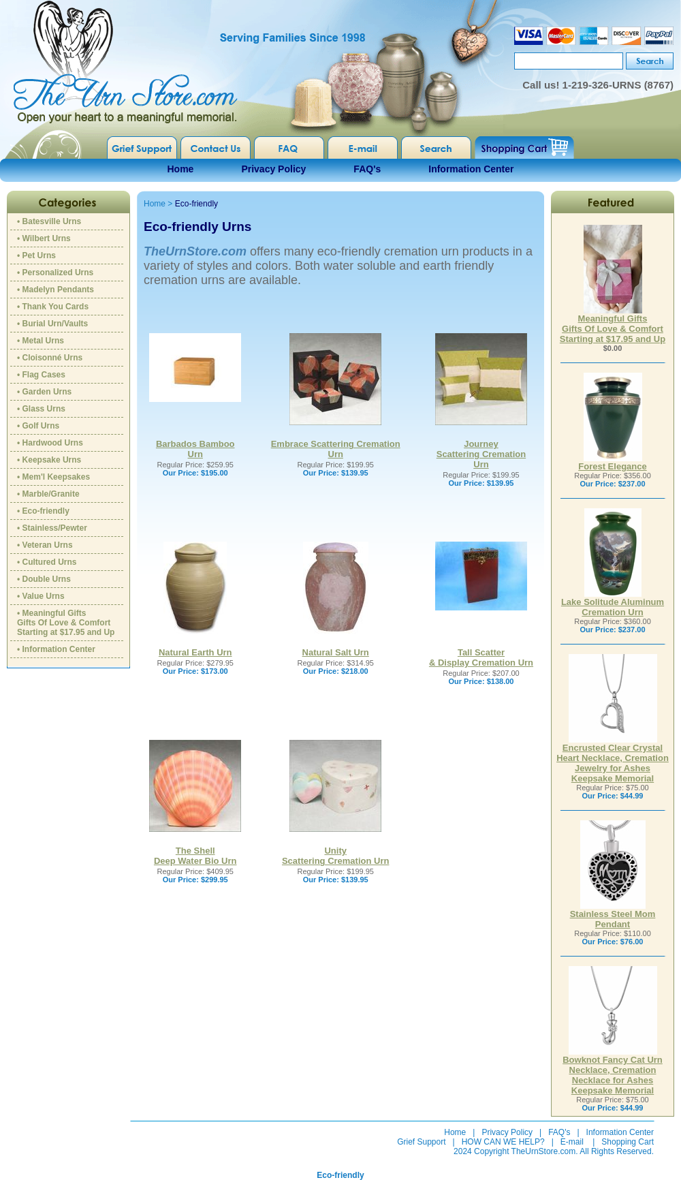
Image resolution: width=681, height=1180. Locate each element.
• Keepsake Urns (49, 460)
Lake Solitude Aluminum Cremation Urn (612, 603)
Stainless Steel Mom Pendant (613, 915)
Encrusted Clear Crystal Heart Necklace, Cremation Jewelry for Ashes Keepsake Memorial (612, 758)
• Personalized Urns (55, 272)
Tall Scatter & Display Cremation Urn (481, 657)
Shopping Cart (627, 1142)
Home (181, 169)
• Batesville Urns (49, 221)
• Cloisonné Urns (49, 357)
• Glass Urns (41, 409)
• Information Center (56, 649)
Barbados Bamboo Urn (195, 449)
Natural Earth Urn (195, 652)
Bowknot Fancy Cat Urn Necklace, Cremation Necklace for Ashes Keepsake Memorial (613, 1071)
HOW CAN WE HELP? (503, 1142)
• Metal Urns (40, 340)
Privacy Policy (273, 169)
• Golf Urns (38, 426)
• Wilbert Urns (44, 238)
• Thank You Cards (53, 306)
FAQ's (367, 169)
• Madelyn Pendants (55, 289)
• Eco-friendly (43, 511)
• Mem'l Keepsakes (53, 477)
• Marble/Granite (48, 494)
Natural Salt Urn (335, 652)
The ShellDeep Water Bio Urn (195, 855)
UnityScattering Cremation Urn (335, 855)
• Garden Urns (44, 392)
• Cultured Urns (47, 562)
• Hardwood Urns (50, 443)
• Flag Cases (41, 374)
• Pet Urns (36, 255)
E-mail (572, 1142)
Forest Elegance (612, 462)
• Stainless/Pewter (52, 528)
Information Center (470, 169)
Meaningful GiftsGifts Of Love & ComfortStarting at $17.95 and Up (612, 324)
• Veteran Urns (45, 545)
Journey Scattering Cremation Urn (481, 454)
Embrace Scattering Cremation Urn (335, 449)
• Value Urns (41, 596)
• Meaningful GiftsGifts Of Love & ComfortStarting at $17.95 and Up (65, 622)
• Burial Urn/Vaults (52, 323)
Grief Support (421, 1142)
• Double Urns (44, 579)
